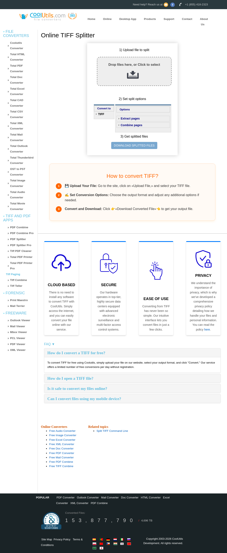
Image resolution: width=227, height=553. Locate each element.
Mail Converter (110, 497)
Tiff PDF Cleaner (21, 251)
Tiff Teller (16, 285)
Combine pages (131, 125)
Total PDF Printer (21, 257)
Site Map (46, 539)
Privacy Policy (62, 539)
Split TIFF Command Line (112, 430)
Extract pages (130, 118)
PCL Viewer (17, 338)
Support (169, 19)
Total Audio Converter (17, 194)
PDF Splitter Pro (20, 245)
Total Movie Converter (17, 206)
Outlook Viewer (20, 320)
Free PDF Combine (61, 461)
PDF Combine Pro (22, 233)
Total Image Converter (17, 183)
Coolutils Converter (16, 45)
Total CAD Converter (16, 103)
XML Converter (79, 503)
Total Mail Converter (16, 137)
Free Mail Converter (61, 457)
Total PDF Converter (16, 68)
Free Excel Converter (62, 439)
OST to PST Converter (17, 171)
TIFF (101, 114)
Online (107, 19)
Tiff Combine (18, 280)
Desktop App (127, 19)
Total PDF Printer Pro (21, 265)
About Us (204, 21)
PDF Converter (66, 497)
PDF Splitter (18, 239)
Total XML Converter (16, 126)
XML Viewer (18, 350)
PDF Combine (19, 227)
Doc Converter (130, 497)
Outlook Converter (88, 497)
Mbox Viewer (18, 332)
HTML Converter (151, 497)
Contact (187, 19)
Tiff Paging (13, 274)
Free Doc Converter (61, 448)
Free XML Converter (61, 444)
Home (91, 19)
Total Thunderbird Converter (22, 160)
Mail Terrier (17, 306)
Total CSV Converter (16, 114)
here (207, 329)
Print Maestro (19, 300)
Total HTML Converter (17, 57)
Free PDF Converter (61, 453)
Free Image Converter (62, 435)
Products (150, 19)
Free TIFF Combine (61, 466)
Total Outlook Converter (19, 148)
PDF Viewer (17, 344)
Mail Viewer (17, 326)
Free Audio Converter (62, 430)
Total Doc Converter (16, 80)
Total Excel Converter (17, 91)
